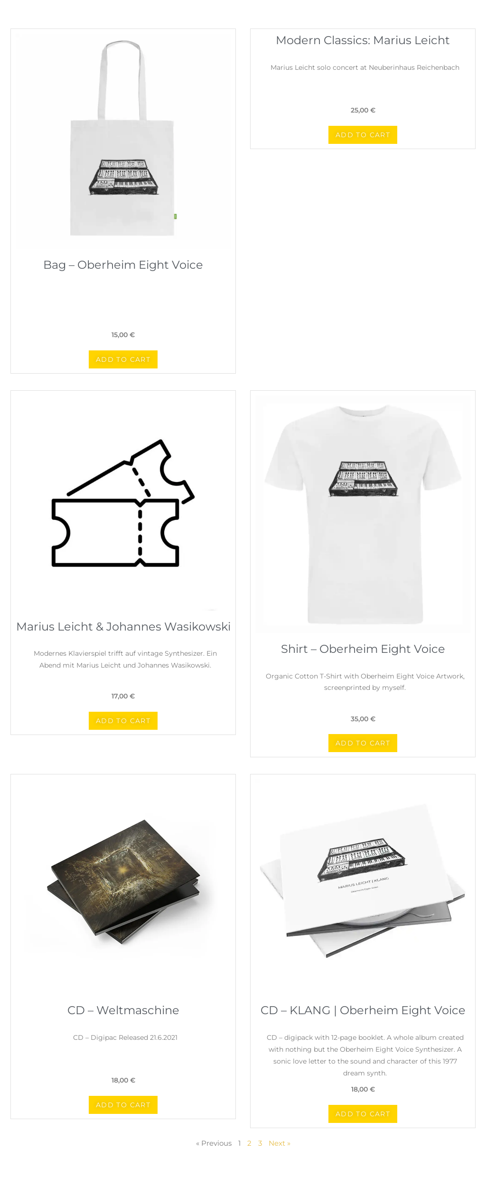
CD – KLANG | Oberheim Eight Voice (363, 1010)
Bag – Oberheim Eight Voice (123, 265)
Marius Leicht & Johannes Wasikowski (123, 626)
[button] (123, 359)
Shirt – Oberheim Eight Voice (363, 649)
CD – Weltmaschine (123, 1010)
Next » (279, 1143)
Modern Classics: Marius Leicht (363, 40)
